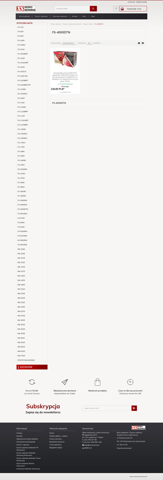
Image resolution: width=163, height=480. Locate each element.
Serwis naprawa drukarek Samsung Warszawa (25, 454)
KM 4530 (21, 338)
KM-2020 (21, 298)
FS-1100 (21, 103)
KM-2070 (21, 311)
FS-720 (20, 27)
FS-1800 (21, 151)
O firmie (19, 433)
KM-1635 (21, 280)
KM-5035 (21, 342)
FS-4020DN (22, 214)
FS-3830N (22, 196)
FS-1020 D (22, 71)
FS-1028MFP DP (24, 85)
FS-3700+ (22, 174)
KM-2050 (21, 307)
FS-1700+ (22, 143)
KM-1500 (21, 249)
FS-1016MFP (23, 54)
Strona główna (24, 16)
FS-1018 (21, 58)
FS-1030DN (22, 94)
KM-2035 (21, 302)
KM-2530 (21, 316)
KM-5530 (21, 347)
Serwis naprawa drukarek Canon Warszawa (28, 459)
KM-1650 (21, 285)
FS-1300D (22, 129)
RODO (51, 433)
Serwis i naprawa (41, 16)
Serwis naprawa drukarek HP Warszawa (27, 449)
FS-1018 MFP (23, 63)
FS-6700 (21, 218)
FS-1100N (22, 107)
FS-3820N (22, 191)
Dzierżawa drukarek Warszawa (28, 469)
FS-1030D (22, 89)
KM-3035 (21, 320)
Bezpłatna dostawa (56, 442)
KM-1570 (21, 271)
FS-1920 (21, 165)
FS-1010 (21, 49)
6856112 (88, 448)
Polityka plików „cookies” (58, 436)
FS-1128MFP (23, 125)
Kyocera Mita (25, 23)
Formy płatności (55, 445)
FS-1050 (21, 98)
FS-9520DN (22, 245)
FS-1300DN (22, 134)
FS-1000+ (22, 45)
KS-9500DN (22, 240)
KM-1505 (21, 254)
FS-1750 (21, 147)
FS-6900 (21, 222)
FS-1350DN (22, 138)
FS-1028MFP (23, 80)
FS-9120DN (22, 236)
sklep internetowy (135, 476)
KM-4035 (21, 333)
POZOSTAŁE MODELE (26, 360)
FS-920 (20, 36)
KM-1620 (21, 276)
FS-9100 (21, 227)
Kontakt (75, 16)
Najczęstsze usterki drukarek (27, 439)
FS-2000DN (22, 169)
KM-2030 (21, 293)
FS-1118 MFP (23, 120)
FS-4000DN (22, 205)
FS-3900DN (22, 200)
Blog (84, 16)
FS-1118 (21, 116)
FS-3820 (21, 187)
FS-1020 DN (22, 76)
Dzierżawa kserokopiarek (25, 442)
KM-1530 (21, 267)
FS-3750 (21, 178)
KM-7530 (21, 356)
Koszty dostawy (55, 439)
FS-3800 (21, 182)
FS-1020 (21, 67)
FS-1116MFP (23, 111)
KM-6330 (21, 351)
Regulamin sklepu (55, 448)
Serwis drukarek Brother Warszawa (25, 464)
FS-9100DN (22, 231)
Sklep (93, 16)
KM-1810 (21, 289)
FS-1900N (22, 160)
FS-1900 (21, 156)
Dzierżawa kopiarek (60, 16)
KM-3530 (21, 325)
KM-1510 (21, 258)
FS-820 (20, 31)
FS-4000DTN (23, 209)
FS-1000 (21, 40)
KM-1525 (21, 262)
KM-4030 (21, 329)
